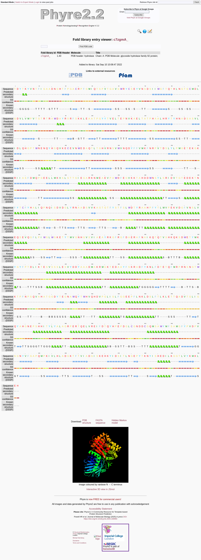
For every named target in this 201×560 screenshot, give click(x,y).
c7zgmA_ (45, 56)
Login (37, 2)
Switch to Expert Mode (24, 2)
